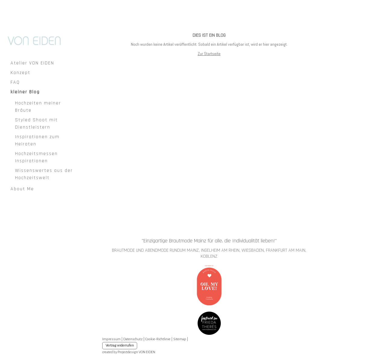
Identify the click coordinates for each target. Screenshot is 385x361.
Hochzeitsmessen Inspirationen (36, 157)
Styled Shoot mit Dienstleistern (36, 123)
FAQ (15, 82)
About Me (22, 189)
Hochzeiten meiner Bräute (38, 107)
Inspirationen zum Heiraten (37, 140)
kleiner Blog (25, 92)
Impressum (111, 339)
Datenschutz (133, 339)
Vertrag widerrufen (120, 345)
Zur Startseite (209, 53)
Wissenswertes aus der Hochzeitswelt (44, 174)
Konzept (20, 73)
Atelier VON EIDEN (32, 63)
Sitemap (179, 339)
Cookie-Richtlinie (158, 339)
